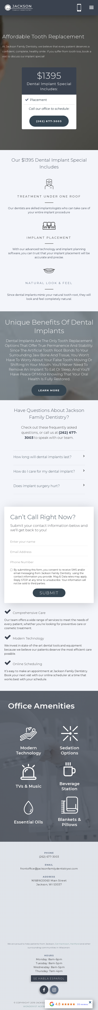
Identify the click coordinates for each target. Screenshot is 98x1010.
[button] (91, 7)
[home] (18, 7)
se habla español (49, 978)
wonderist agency (35, 1006)
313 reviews (82, 1004)
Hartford (74, 943)
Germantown (62, 943)
